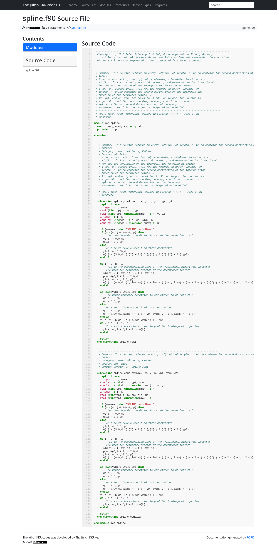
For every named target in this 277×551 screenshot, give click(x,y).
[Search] (231, 5)
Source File (78, 28)
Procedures (121, 5)
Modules (105, 5)
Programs (160, 5)
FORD (250, 537)
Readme (72, 5)
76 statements (55, 28)
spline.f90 (32, 70)
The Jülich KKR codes (42, 4)
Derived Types (141, 5)
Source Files (89, 5)
